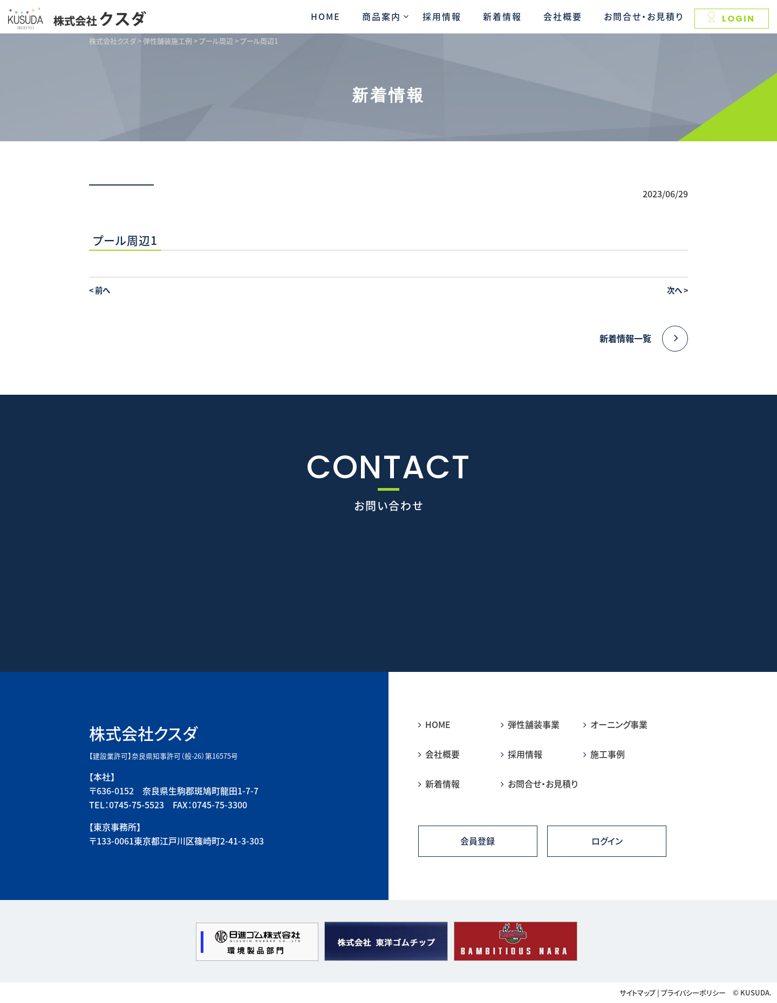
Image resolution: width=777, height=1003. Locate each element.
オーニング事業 (615, 724)
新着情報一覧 (643, 338)
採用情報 (441, 16)
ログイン (607, 841)
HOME (325, 16)
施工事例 (604, 753)
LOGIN (731, 18)
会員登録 (477, 841)
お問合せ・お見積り (644, 16)
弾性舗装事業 (530, 724)
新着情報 (502, 16)
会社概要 (562, 16)
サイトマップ (637, 992)
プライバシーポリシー (693, 992)
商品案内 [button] (381, 16)
